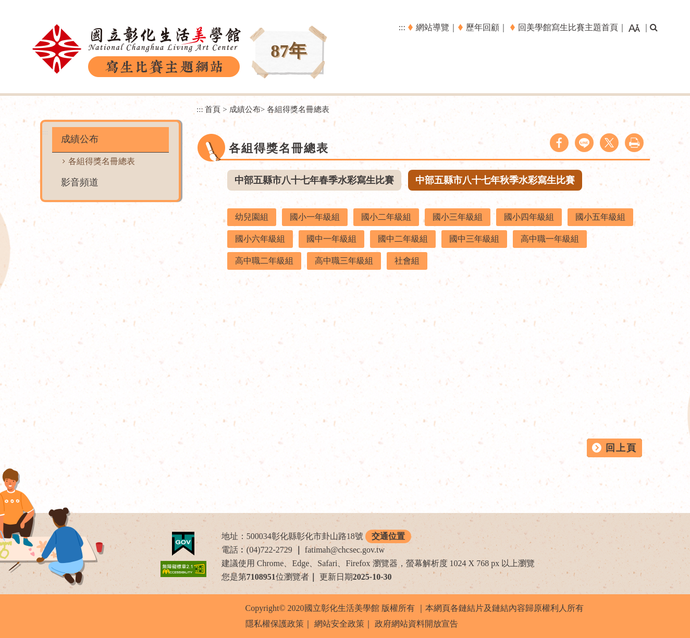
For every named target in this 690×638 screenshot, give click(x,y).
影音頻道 (79, 182)
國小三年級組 (458, 216)
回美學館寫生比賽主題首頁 (568, 27)
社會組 (407, 260)
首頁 (212, 109)
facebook (559, 142)
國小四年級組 (529, 216)
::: (402, 27)
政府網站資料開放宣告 (416, 623)
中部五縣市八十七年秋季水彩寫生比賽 (495, 180)
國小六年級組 (260, 238)
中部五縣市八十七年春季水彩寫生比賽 (314, 180)
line (584, 142)
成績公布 (79, 139)
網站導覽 (432, 27)
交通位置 (388, 536)
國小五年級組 (600, 216)
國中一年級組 (331, 238)
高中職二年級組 (264, 260)
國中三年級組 (474, 238)
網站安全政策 (339, 623)
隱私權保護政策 (274, 623)
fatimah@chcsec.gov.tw (345, 549)
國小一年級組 (315, 216)
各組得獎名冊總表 (101, 161)
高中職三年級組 (344, 260)
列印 (634, 142)
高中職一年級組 (550, 238)
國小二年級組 (386, 216)
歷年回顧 (482, 27)
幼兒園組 (251, 216)
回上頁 (621, 448)
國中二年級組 (403, 238)
